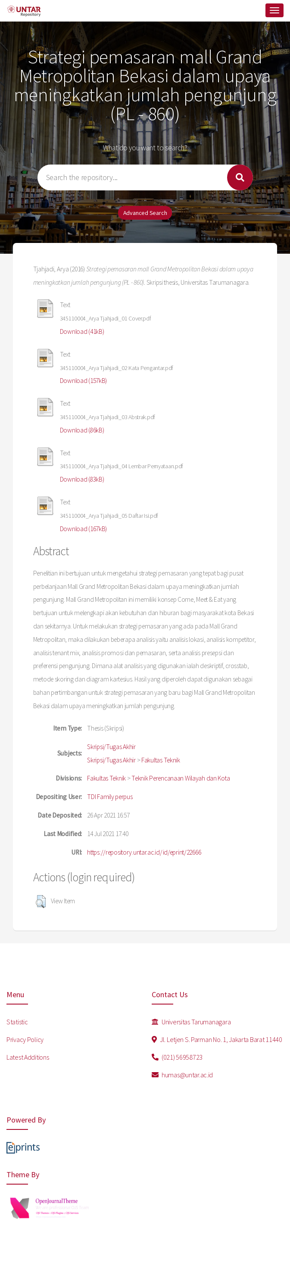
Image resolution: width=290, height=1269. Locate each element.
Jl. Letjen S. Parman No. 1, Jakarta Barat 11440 (217, 1039)
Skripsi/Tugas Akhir (111, 747)
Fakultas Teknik (160, 760)
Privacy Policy (25, 1039)
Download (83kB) (82, 479)
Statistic (17, 1021)
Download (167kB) (83, 529)
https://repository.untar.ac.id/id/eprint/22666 (144, 852)
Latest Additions (27, 1057)
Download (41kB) (82, 331)
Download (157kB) (83, 380)
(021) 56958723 (177, 1057)
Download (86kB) (82, 430)
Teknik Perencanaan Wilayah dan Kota (180, 778)
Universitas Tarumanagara (191, 1021)
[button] (41, 901)
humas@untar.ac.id (182, 1074)
